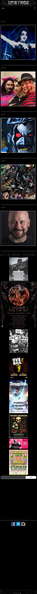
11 (19, 254)
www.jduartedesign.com (27, 14)
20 (29, 254)
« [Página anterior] (13, 254)
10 (17, 254)
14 (25, 254)
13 (23, 254)
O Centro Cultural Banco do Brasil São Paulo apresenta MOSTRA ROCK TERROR (18, 22)
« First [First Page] (11, 254)
